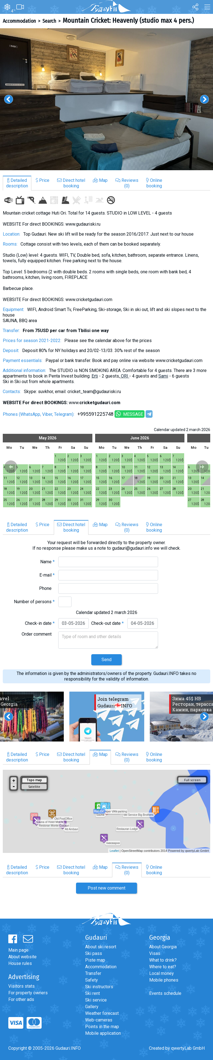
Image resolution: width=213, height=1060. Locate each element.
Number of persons (34, 601)
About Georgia (163, 946)
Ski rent (92, 993)
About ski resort (100, 946)
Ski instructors (99, 986)
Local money (161, 973)
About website (22, 956)
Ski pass (93, 953)
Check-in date (40, 623)
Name (47, 561)
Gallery (91, 1006)
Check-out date (107, 623)
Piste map (95, 960)
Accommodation (19, 21)
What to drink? (163, 960)
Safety (91, 980)
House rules (20, 963)
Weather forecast (102, 1013)
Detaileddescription (17, 183)
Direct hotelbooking (71, 183)
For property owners (28, 992)
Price (42, 180)
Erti (95, 376)
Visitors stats (21, 986)
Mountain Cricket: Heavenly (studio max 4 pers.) (128, 20)
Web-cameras (98, 1020)
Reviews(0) (126, 183)
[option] (106, 99)
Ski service (96, 1000)
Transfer (93, 973)
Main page (18, 950)
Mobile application (103, 1033)
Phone (47, 588)
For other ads (21, 999)
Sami (163, 376)
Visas (154, 953)
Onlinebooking (154, 183)
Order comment (38, 634)
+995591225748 (95, 414)
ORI (125, 376)
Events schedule (165, 993)
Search (49, 21)
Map (100, 180)
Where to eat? (162, 966)
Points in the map (102, 1026)
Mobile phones (163, 980)
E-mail (47, 575)
